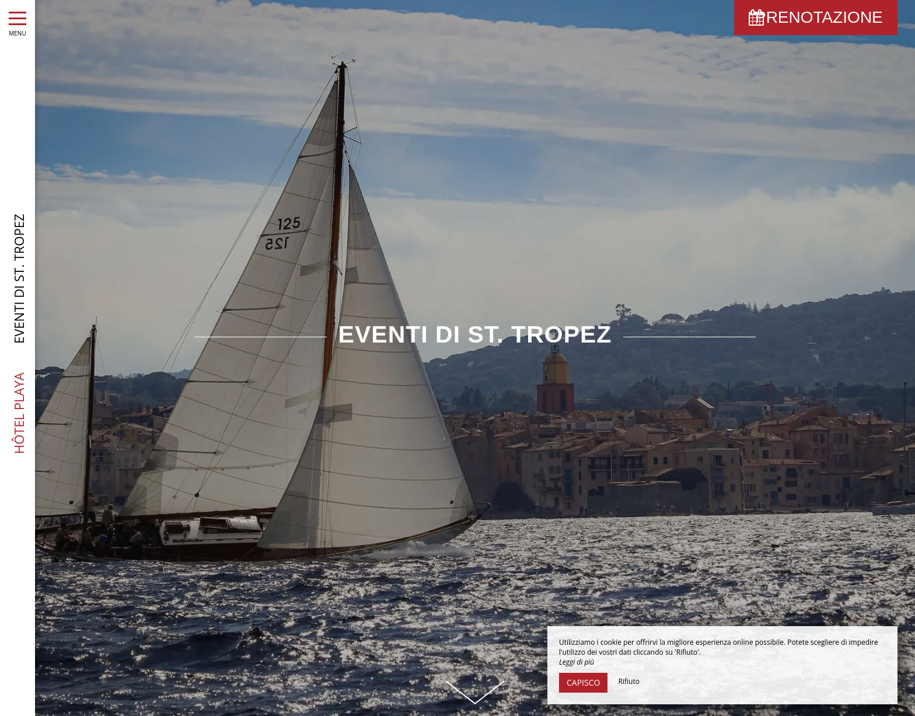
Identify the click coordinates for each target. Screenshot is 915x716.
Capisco (583, 682)
